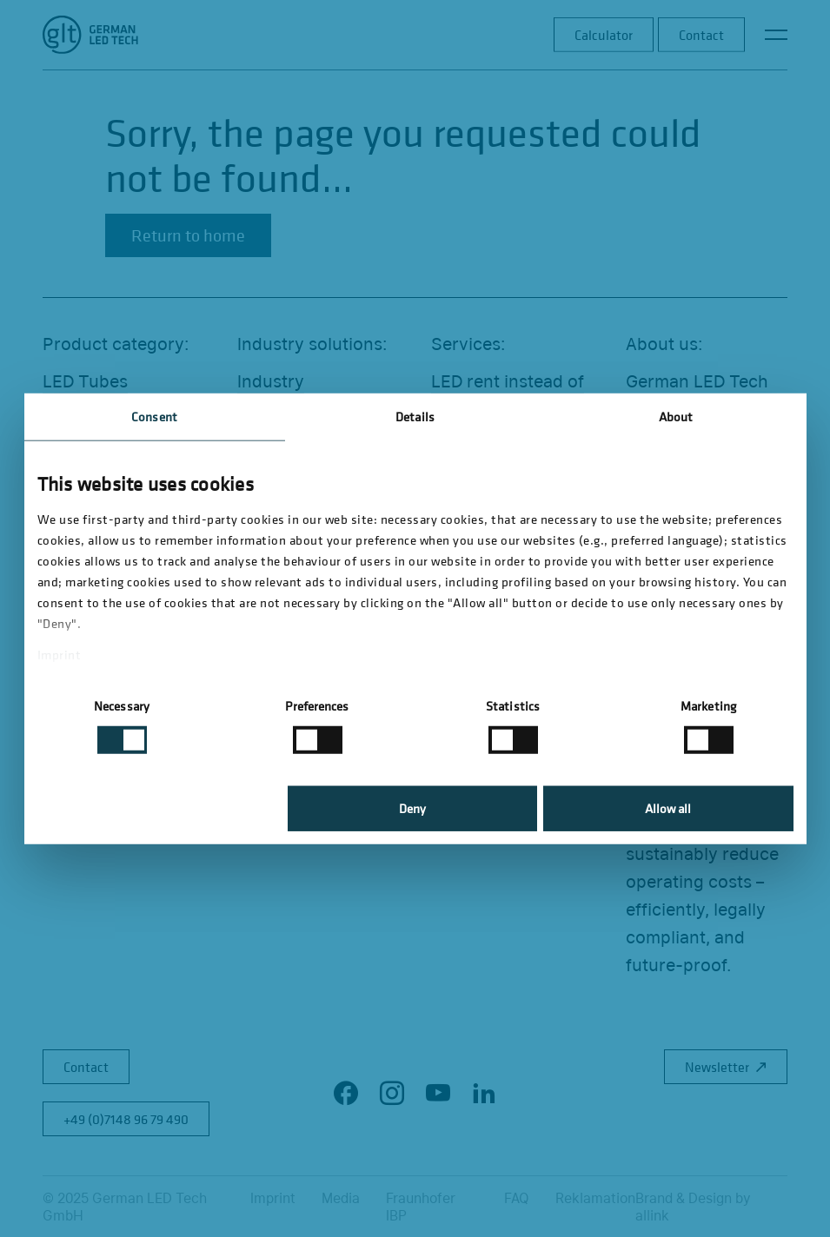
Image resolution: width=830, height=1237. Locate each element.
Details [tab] (415, 416)
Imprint (59, 654)
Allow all (668, 808)
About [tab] (676, 416)
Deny (412, 808)
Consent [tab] (154, 416)
